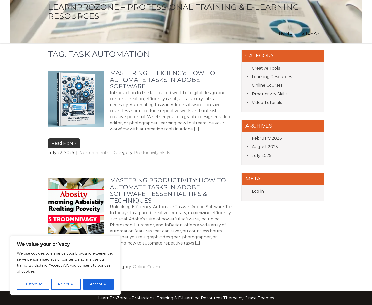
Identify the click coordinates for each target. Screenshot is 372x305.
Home (285, 33)
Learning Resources (272, 76)
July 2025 (261, 155)
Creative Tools (266, 68)
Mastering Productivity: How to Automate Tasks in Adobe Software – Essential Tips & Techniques (168, 190)
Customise (33, 284)
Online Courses (148, 266)
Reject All (66, 284)
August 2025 (265, 146)
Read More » (64, 143)
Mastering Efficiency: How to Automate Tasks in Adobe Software (162, 79)
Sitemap (310, 33)
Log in (258, 191)
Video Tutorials (267, 102)
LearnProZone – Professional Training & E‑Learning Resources (173, 11)
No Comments (93, 152)
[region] (65, 265)
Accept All (98, 284)
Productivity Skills (152, 152)
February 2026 (267, 138)
